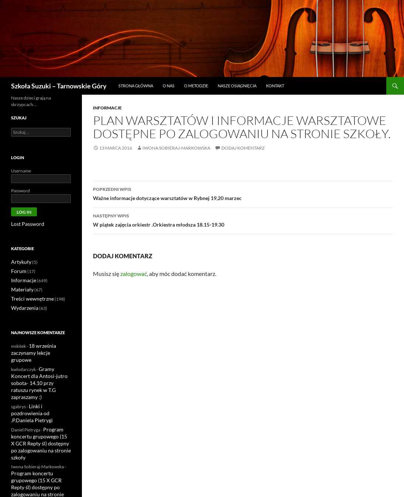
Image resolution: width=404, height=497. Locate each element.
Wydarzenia (23, 305)
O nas (169, 85)
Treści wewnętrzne (29, 297)
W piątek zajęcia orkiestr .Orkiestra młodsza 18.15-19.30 (243, 219)
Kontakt (275, 85)
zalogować (133, 273)
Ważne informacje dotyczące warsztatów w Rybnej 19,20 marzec (243, 193)
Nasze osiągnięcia (237, 85)
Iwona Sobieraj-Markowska (176, 148)
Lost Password (25, 224)
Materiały (20, 288)
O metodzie (196, 85)
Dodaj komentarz (243, 148)
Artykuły (19, 261)
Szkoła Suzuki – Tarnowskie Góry (59, 86)
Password (20, 190)
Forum (17, 270)
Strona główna (135, 85)
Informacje (107, 108)
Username (21, 171)
